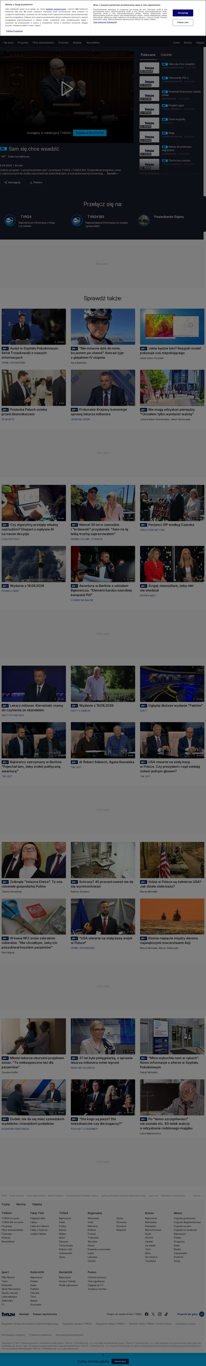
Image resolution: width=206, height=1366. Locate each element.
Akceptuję (183, 13)
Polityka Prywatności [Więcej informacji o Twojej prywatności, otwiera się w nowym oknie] (14, 31)
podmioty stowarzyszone (56, 9)
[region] (103, 18)
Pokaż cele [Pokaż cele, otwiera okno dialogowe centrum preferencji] (183, 22)
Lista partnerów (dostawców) (105, 22)
